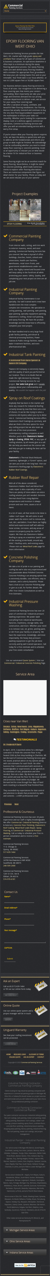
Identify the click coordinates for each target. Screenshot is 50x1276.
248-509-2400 (9, 866)
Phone (7, 919)
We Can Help (11, 995)
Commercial (9, 663)
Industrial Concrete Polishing (28, 663)
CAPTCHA (8, 948)
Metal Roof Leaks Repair (25, 828)
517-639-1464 (9, 852)
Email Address (10, 908)
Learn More (10, 1044)
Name (7, 896)
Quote (8, 1020)
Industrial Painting (31, 822)
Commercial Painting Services (31, 1062)
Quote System (29, 660)
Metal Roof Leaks (30, 546)
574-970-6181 (9, 879)
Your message (10, 930)
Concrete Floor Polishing (24, 825)
